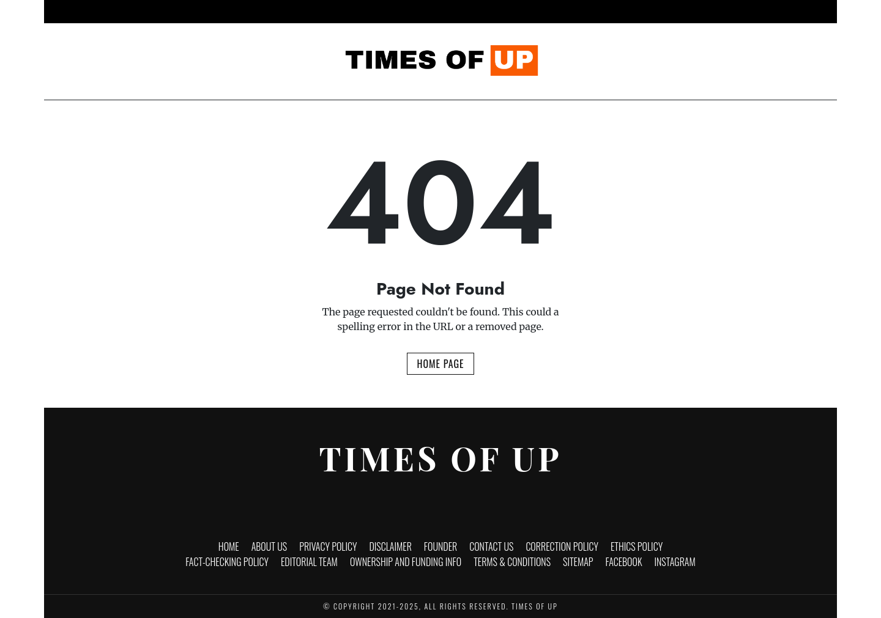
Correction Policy (562, 546)
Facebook (624, 561)
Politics (534, 11)
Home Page (440, 363)
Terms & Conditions (512, 561)
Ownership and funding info (405, 561)
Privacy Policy (328, 546)
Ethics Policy (637, 546)
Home (265, 11)
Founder (440, 546)
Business (351, 11)
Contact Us (491, 546)
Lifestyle (481, 11)
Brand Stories (597, 11)
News (304, 11)
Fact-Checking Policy (227, 561)
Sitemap (578, 561)
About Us (269, 546)
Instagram (675, 561)
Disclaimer (390, 546)
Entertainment (417, 11)
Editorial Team (309, 561)
